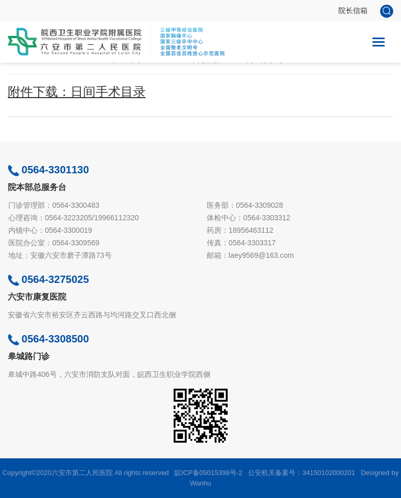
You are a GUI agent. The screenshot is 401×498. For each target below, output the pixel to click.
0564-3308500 (48, 339)
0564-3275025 (48, 279)
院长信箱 (353, 10)
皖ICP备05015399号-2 (208, 473)
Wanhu (200, 483)
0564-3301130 (48, 169)
